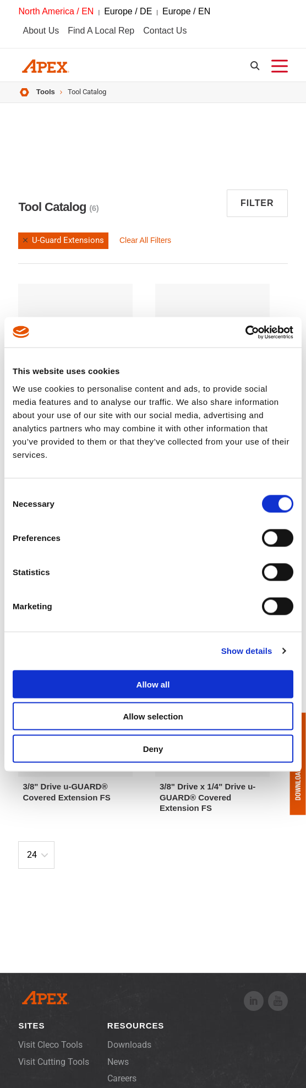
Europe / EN (186, 11)
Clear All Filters (145, 240)
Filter (257, 203)
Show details (246, 651)
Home (24, 92)
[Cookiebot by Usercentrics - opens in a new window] (245, 332)
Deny (153, 748)
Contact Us (165, 30)
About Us (41, 30)
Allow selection (153, 716)
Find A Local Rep (101, 30)
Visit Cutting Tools (53, 1062)
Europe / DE (128, 11)
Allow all (153, 684)
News (118, 1062)
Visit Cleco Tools (50, 1045)
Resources (135, 1025)
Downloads (129, 1045)
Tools (45, 92)
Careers (121, 1078)
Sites (31, 1025)
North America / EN (56, 11)
